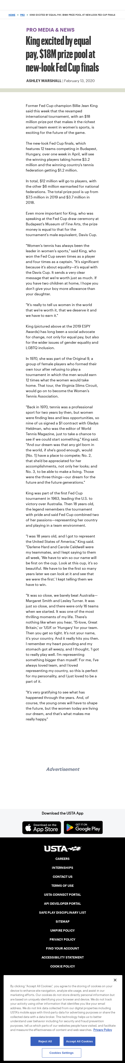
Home (12, 15)
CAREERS (62, 859)
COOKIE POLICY (62, 966)
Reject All (45, 1041)
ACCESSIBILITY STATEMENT (63, 957)
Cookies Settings (61, 1052)
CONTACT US (62, 877)
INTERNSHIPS (62, 868)
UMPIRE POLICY (62, 930)
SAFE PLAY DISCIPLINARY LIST (62, 912)
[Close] (115, 980)
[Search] (120, 14)
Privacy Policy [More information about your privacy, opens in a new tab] (102, 1030)
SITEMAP (63, 921)
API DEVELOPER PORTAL (62, 903)
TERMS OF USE (62, 886)
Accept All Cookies (79, 1041)
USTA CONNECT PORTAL (62, 894)
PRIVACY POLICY (62, 939)
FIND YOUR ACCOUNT (62, 948)
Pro (22, 15)
